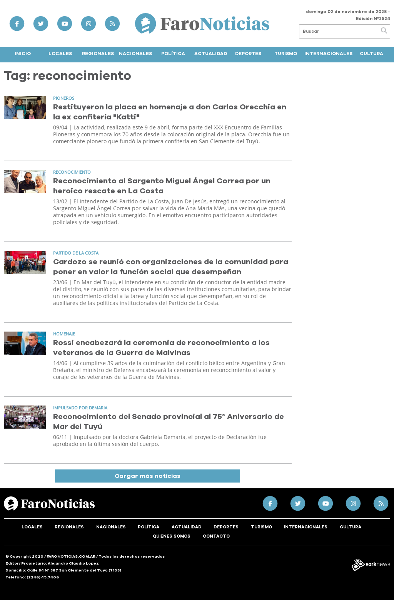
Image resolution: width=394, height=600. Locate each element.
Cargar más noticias (147, 476)
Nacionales (135, 53)
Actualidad (210, 53)
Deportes (248, 53)
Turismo (285, 53)
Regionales (98, 53)
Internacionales (328, 53)
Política (173, 53)
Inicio (23, 53)
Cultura (371, 53)
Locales (60, 53)
